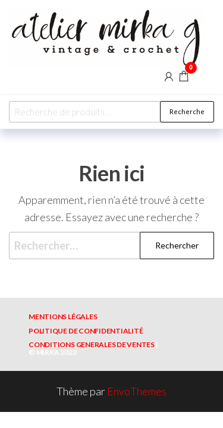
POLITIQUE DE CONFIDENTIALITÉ (86, 330)
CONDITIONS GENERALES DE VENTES (92, 344)
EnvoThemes (137, 391)
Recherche (187, 111)
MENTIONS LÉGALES (63, 316)
